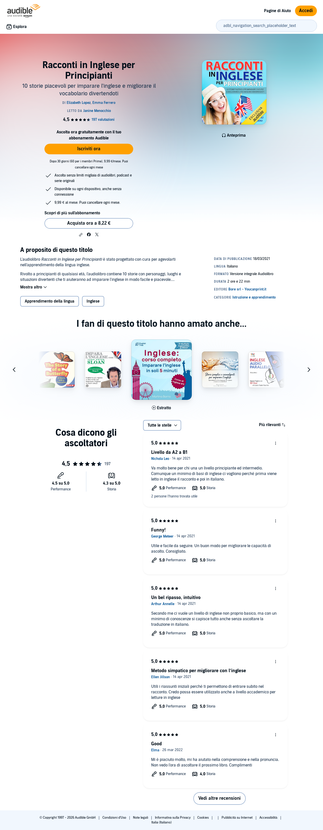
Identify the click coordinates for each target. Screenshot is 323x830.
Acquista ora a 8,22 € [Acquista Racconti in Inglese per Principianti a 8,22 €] (89, 223)
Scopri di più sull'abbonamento (72, 213)
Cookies (203, 818)
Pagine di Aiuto (277, 10)
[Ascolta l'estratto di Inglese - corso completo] (161, 408)
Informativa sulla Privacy (173, 818)
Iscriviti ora (88, 149)
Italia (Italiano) (161, 822)
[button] (81, 235)
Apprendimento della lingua (49, 301)
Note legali (141, 818)
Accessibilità (268, 818)
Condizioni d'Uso (114, 818)
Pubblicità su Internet (237, 818)
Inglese (93, 301)
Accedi (306, 10)
